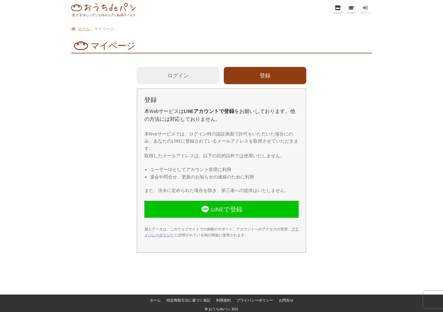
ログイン (365, 12)
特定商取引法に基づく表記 (188, 300)
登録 (265, 75)
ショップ (337, 12)
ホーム (84, 28)
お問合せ (286, 300)
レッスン (351, 12)
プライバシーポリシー (254, 300)
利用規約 (223, 300)
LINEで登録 (221, 209)
